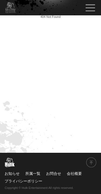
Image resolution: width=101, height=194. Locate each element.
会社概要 (74, 173)
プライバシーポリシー (23, 181)
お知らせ (12, 173)
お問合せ (53, 173)
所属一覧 (32, 173)
